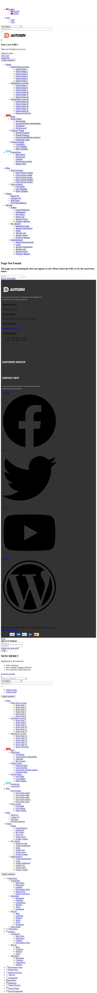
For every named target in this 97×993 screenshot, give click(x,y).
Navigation (20, 754)
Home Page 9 (21, 725)
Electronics (20, 157)
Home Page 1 (21, 705)
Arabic (15, 14)
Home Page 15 (21, 738)
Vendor (8, 824)
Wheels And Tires (23, 894)
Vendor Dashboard (23, 846)
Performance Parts (24, 161)
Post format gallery (23, 799)
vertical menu (11, 692)
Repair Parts (21, 164)
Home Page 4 (21, 712)
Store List (19, 835)
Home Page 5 (21, 714)
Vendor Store (21, 837)
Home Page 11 (21, 729)
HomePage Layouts (18, 718)
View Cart (5, 56)
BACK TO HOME (8, 279)
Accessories (15, 786)
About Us (14, 815)
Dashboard (20, 830)
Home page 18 (21, 745)
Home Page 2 (21, 707)
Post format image (23, 793)
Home (8, 701)
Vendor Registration (23, 859)
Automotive (15, 881)
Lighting (19, 159)
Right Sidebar (21, 781)
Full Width (20, 776)
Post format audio (22, 797)
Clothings (19, 900)
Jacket (18, 920)
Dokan (13, 826)
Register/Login (21, 843)
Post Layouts (16, 804)
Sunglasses (20, 909)
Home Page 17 (21, 742)
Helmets (19, 905)
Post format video (22, 795)
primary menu (11, 690)
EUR (8, 18)
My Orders (20, 832)
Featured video (21, 772)
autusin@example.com (11, 328)
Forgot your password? (10, 648)
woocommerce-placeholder (26, 757)
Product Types (16, 763)
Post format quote (22, 802)
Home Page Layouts (19, 703)
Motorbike (15, 896)
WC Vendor (15, 841)
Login (18, 861)
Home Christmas (22, 747)
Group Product (21, 768)
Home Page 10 (21, 727)
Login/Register (21, 828)
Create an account (8, 674)
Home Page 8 (21, 723)
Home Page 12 (21, 731)
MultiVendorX (16, 857)
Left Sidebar (20, 779)
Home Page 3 (21, 709)
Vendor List (20, 850)
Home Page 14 (21, 736)
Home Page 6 (21, 716)
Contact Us (15, 817)
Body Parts (20, 154)
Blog (8, 788)
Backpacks (20, 898)
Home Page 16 (21, 740)
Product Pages (16, 774)
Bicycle (14, 911)
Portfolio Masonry (18, 821)
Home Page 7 (21, 720)
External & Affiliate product (27, 770)
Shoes (18, 907)
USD (13, 22)
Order (18, 848)
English (10, 9)
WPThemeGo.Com (10, 630)
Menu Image (16, 927)
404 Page (14, 819)
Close (3, 639)
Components (20, 903)
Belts (18, 913)
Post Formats (16, 791)
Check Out (5, 58)
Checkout (19, 759)
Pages (8, 813)
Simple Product (22, 765)
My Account (20, 761)
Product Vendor (22, 839)
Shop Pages (15, 752)
